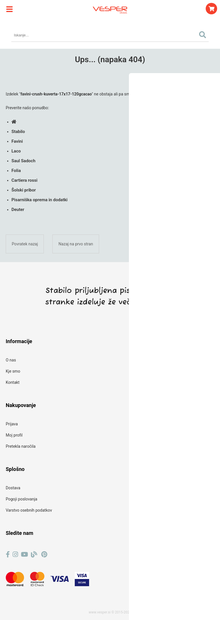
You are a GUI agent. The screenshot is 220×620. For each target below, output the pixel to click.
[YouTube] (24, 554)
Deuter (17, 209)
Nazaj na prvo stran (75, 244)
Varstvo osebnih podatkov (29, 510)
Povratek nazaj (25, 244)
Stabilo (18, 131)
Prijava (12, 424)
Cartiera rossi (24, 180)
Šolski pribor (23, 190)
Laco (16, 151)
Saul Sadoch (23, 160)
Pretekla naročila (21, 446)
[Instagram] (15, 554)
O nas (11, 360)
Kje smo (13, 371)
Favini (17, 141)
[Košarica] (211, 8)
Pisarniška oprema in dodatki (39, 199)
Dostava (13, 488)
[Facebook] (8, 554)
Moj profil (14, 435)
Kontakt (12, 382)
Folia (16, 170)
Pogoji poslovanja (21, 499)
